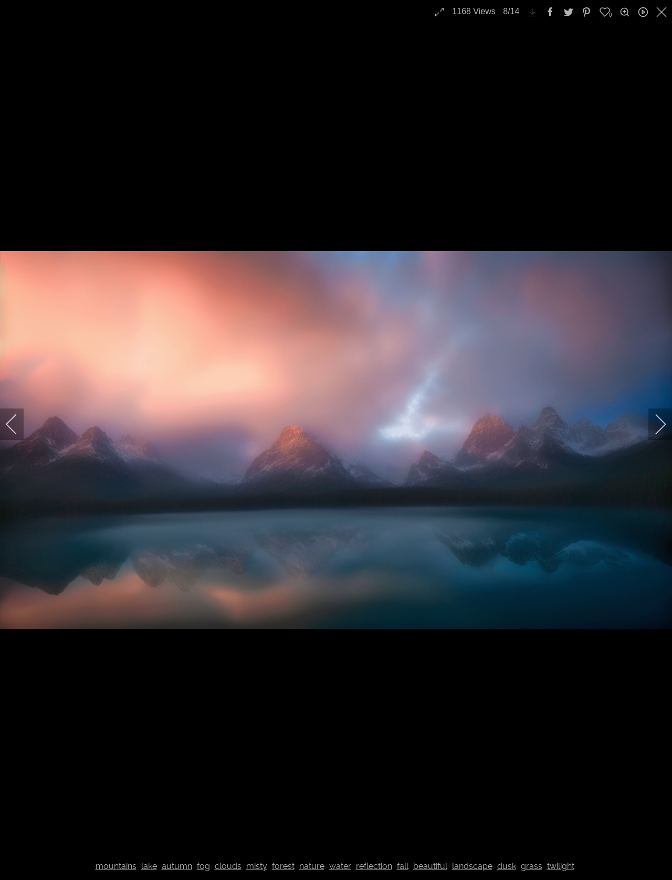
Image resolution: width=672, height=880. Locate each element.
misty (256, 866)
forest (283, 866)
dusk (506, 866)
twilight (560, 866)
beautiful (430, 866)
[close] (662, 12)
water (340, 866)
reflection (374, 866)
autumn (177, 866)
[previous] (18, 424)
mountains (116, 866)
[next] (653, 424)
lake (149, 866)
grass (531, 866)
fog (203, 866)
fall (402, 866)
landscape (472, 866)
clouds (228, 866)
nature (311, 866)
